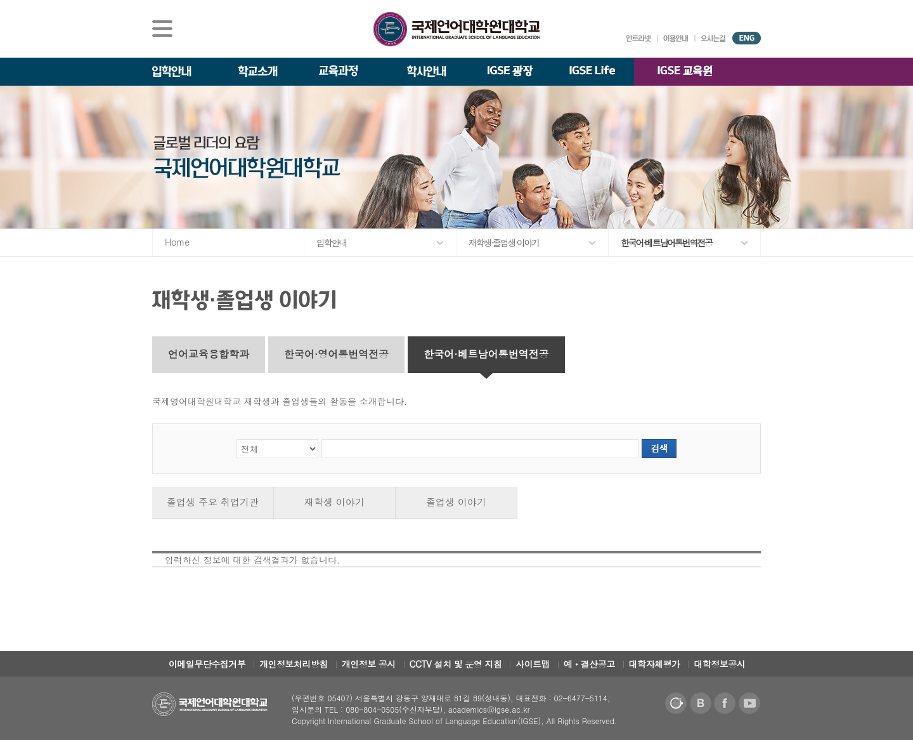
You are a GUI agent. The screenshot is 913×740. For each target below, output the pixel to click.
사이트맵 (532, 663)
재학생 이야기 (334, 501)
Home (177, 241)
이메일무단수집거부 (207, 663)
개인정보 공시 (369, 663)
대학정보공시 (719, 663)
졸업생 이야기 (456, 501)
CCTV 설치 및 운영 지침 (456, 663)
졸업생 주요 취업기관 (213, 501)
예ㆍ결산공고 (589, 663)
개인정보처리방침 (293, 663)
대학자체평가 (654, 663)
